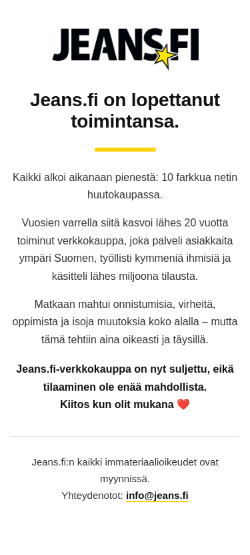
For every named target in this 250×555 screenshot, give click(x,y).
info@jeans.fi (157, 495)
